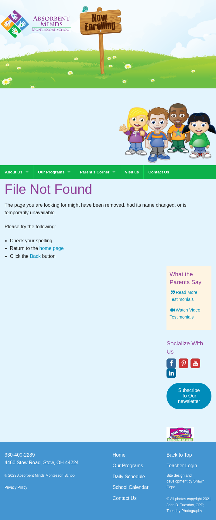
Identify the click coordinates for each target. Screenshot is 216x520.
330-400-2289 (20, 455)
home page (51, 248)
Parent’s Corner (94, 172)
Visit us (132, 172)
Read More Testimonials (183, 296)
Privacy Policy (16, 487)
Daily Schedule (129, 476)
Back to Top (179, 455)
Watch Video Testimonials (185, 313)
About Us (13, 172)
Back (35, 256)
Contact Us (158, 172)
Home (119, 455)
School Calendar (131, 487)
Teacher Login (181, 465)
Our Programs (51, 172)
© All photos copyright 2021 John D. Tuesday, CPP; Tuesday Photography (188, 505)
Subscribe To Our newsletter (189, 396)
